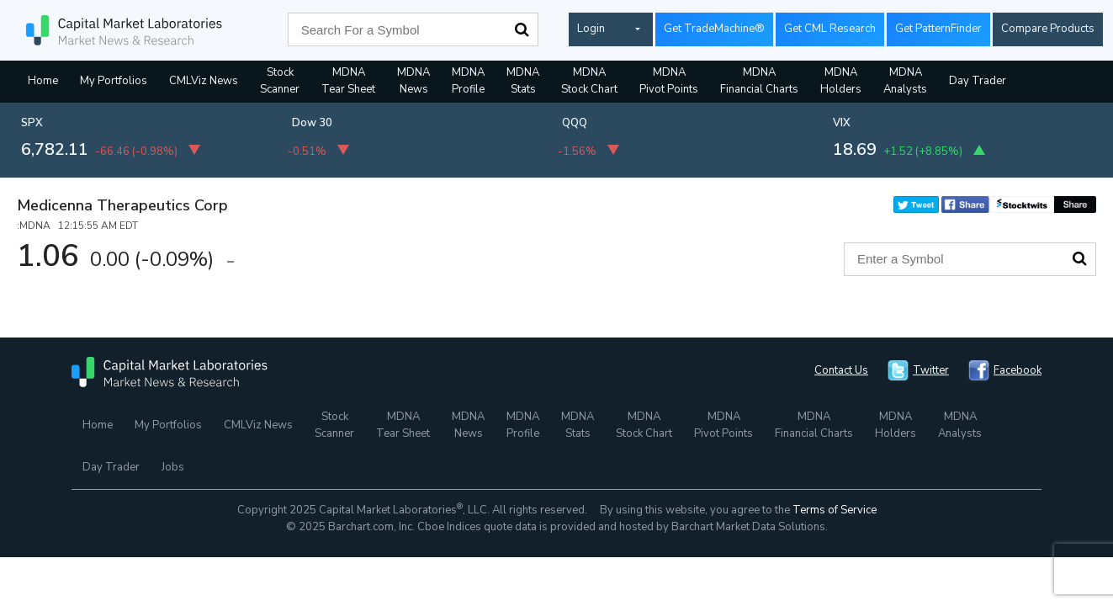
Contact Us (841, 370)
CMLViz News (203, 80)
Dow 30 (312, 122)
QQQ (574, 122)
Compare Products (1047, 28)
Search (521, 29)
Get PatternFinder (938, 28)
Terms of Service (834, 510)
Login (591, 28)
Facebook (1017, 370)
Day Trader (977, 80)
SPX (32, 122)
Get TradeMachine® (714, 28)
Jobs (173, 467)
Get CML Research (830, 28)
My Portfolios (113, 80)
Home (43, 80)
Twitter (931, 370)
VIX (842, 122)
